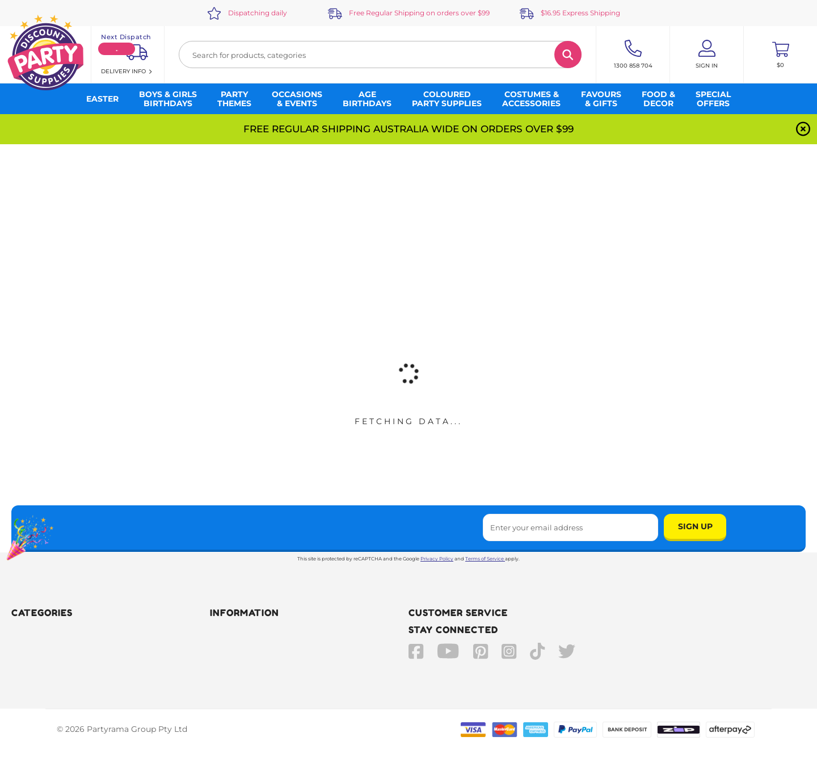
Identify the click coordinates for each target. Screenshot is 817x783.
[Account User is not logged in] (706, 54)
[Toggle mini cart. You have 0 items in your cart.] (780, 54)
